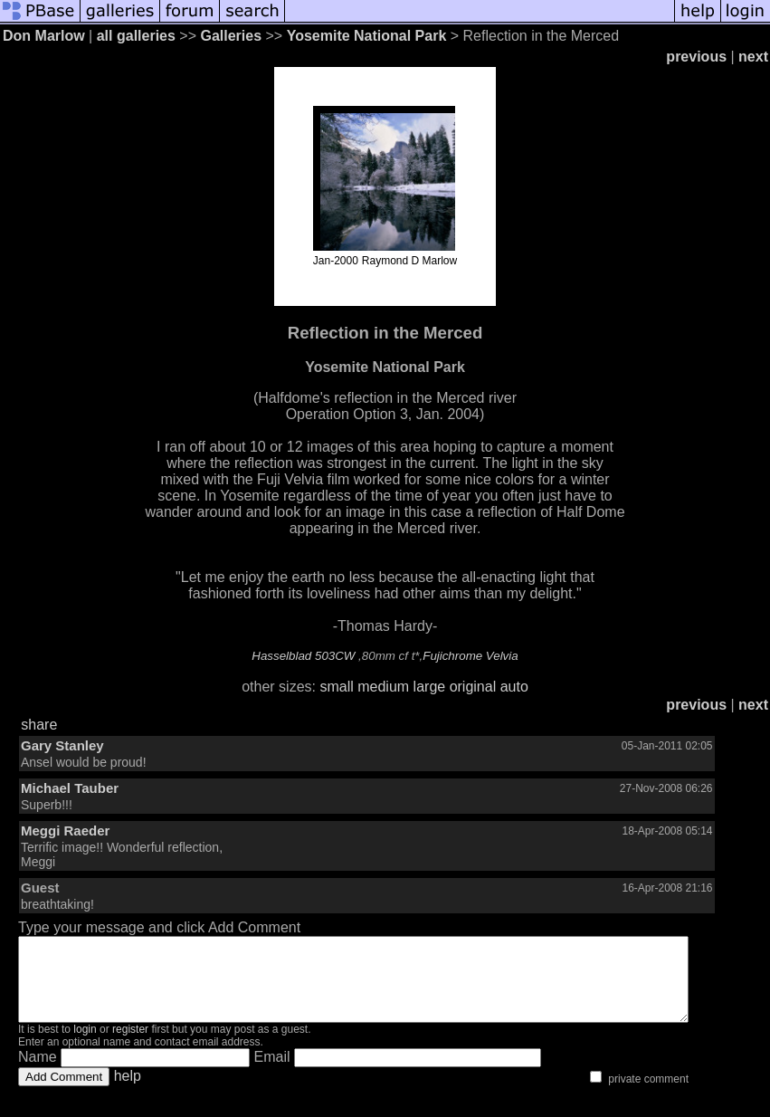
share (39, 724)
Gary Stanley (62, 745)
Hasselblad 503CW (303, 656)
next (753, 56)
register (130, 1045)
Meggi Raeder (65, 830)
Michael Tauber (70, 788)
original (473, 686)
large (430, 686)
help (127, 1092)
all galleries (136, 35)
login (84, 1045)
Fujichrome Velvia (470, 656)
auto (514, 686)
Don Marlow (44, 35)
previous (696, 56)
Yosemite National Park (367, 35)
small (336, 686)
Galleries (230, 35)
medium (383, 686)
